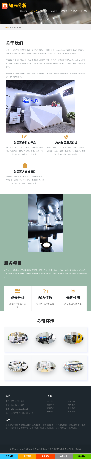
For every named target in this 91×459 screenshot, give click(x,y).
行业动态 (74, 11)
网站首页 (23, 11)
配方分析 (32, 449)
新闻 (49, 408)
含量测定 (55, 449)
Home (6, 27)
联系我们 (84, 11)
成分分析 (43, 11)
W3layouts (16, 449)
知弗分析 (15, 6)
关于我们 (33, 11)
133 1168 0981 (17, 401)
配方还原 (54, 11)
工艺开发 (64, 11)
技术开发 (71, 408)
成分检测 (40, 449)
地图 (79, 449)
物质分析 (62, 449)
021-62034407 (17, 405)
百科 (52, 408)
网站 (76, 449)
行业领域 (71, 411)
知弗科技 (70, 449)
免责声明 (50, 405)
